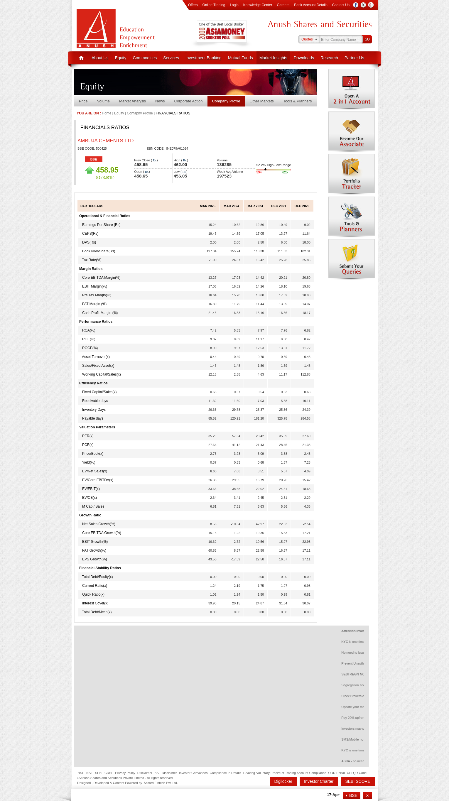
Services (171, 57)
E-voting (249, 773)
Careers (283, 5)
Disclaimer (144, 773)
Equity (120, 57)
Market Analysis (132, 101)
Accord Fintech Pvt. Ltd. (161, 783)
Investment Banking (203, 57)
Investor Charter (318, 781)
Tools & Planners (297, 101)
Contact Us (341, 5)
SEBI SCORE (357, 781)
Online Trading (213, 5)
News (160, 101)
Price (83, 101)
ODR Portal (336, 773)
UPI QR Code (357, 773)
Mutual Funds (240, 57)
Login (234, 5)
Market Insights (273, 57)
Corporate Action (188, 101)
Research (329, 57)
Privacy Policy (125, 773)
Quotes (307, 39)
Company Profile (226, 101)
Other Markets (262, 101)
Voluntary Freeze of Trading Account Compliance (291, 773)
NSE (89, 773)
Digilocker (283, 781)
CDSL (108, 773)
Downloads (304, 57)
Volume (103, 101)
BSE (93, 159)
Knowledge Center (257, 5)
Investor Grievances (193, 773)
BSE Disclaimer (165, 773)
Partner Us (354, 57)
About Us (100, 57)
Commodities (145, 57)
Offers (193, 5)
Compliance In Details (225, 773)
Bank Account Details (310, 5)
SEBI (98, 773)
